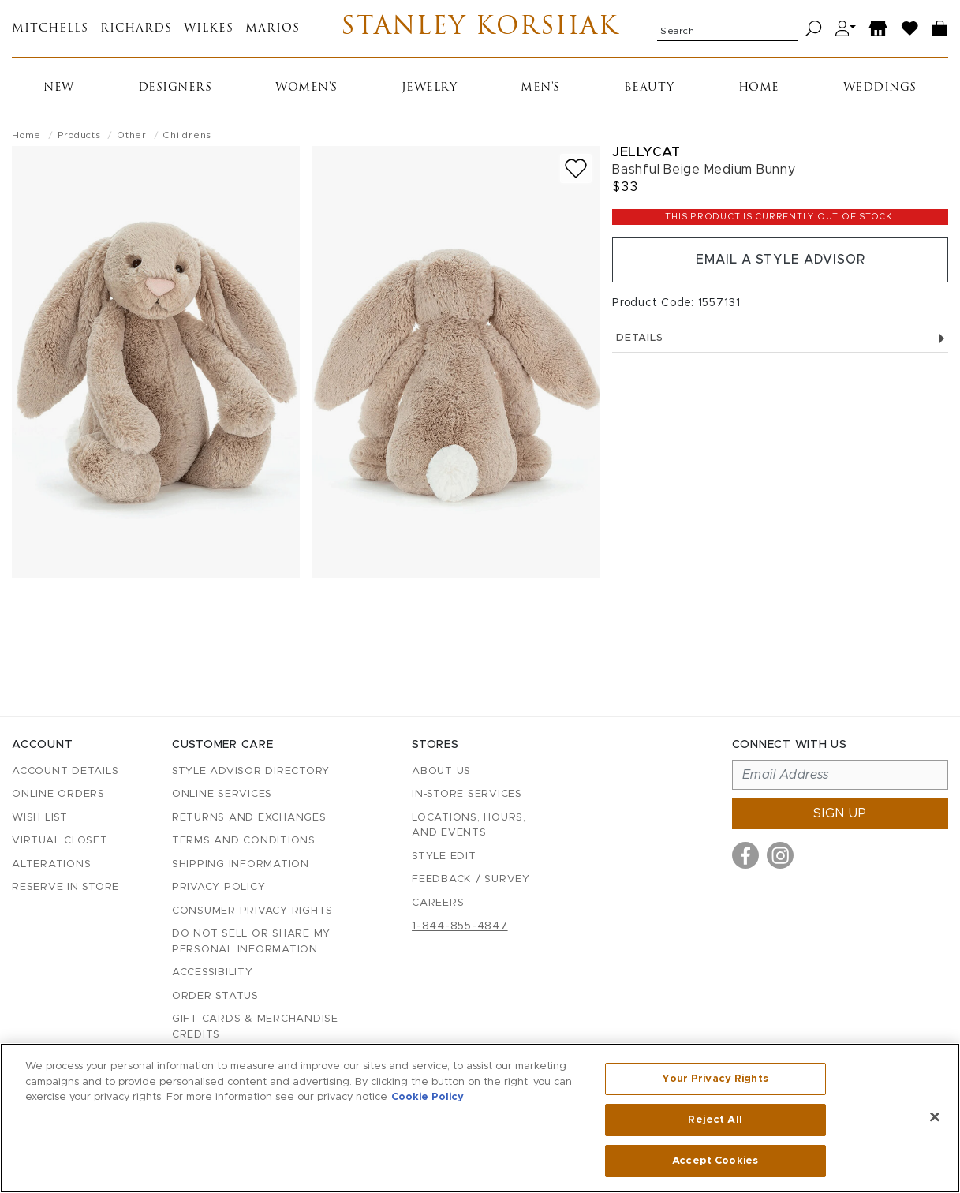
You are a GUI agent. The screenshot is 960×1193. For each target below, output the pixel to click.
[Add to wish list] (576, 168)
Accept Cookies (715, 1160)
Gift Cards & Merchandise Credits (255, 1027)
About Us (441, 771)
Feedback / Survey (471, 879)
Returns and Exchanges (249, 818)
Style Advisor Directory (251, 771)
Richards (136, 29)
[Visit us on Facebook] (745, 855)
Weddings (880, 88)
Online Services (222, 794)
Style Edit (444, 856)
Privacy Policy (219, 887)
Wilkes (208, 29)
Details (780, 339)
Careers (438, 903)
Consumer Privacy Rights (252, 911)
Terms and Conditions (244, 841)
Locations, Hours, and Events (469, 826)
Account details (65, 771)
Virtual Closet (60, 841)
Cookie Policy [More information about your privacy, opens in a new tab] (427, 1097)
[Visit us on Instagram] (780, 855)
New (58, 88)
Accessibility (212, 972)
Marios (272, 29)
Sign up (840, 813)
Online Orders (58, 794)
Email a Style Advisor (780, 260)
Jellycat (646, 152)
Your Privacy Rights (715, 1079)
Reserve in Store (65, 887)
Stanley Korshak (480, 28)
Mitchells (50, 29)
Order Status (215, 996)
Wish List (40, 818)
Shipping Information (240, 864)
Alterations (51, 864)
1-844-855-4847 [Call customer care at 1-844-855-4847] (460, 926)
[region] (480, 1118)
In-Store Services (467, 794)
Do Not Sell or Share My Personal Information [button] (251, 942)
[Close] (934, 1117)
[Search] (813, 29)
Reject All (714, 1120)
